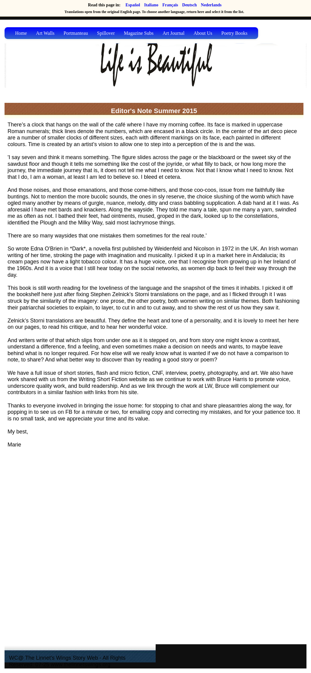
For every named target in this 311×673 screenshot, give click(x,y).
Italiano (151, 5)
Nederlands (211, 5)
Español (132, 5)
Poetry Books (234, 33)
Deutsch (189, 5)
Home (21, 33)
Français (170, 5)
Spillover (106, 33)
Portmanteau (75, 33)
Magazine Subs (139, 33)
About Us (202, 33)
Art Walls (45, 33)
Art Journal (173, 33)
